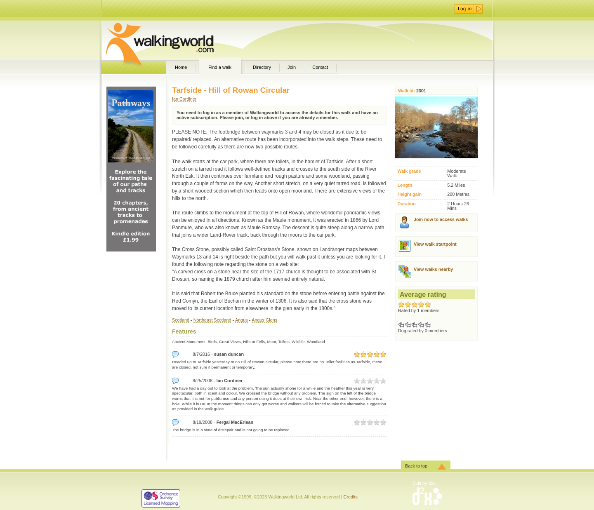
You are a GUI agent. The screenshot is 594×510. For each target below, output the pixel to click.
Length (404, 185)
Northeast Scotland (212, 319)
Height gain (409, 194)
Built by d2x (424, 483)
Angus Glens (264, 319)
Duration (406, 204)
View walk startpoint (435, 244)
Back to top (416, 465)
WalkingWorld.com (174, 40)
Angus (241, 319)
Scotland (180, 319)
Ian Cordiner (184, 98)
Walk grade (409, 171)
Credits (351, 496)
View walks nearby (433, 269)
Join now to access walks (441, 219)
